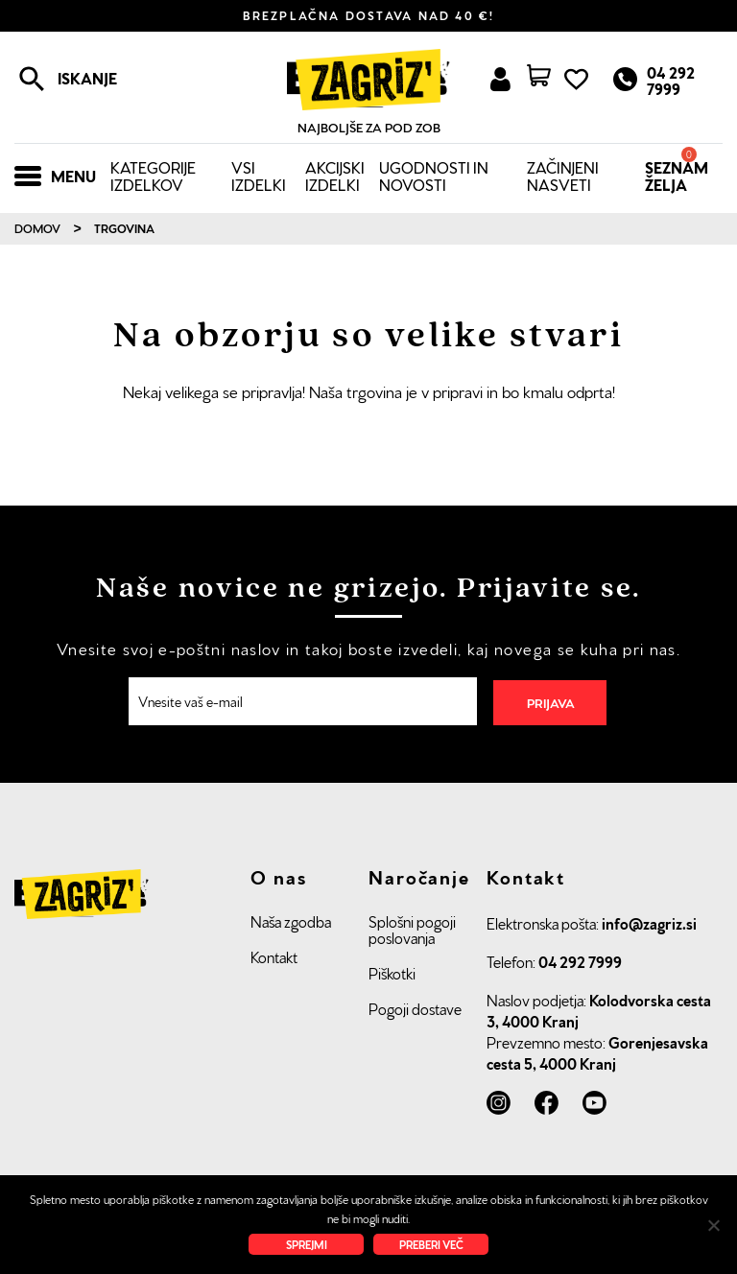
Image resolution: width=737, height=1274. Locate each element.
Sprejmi (306, 1244)
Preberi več (431, 1244)
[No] (713, 1225)
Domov (37, 231)
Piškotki (392, 972)
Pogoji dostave (415, 1008)
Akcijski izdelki (335, 179)
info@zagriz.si (649, 922)
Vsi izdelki (258, 179)
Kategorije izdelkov (153, 179)
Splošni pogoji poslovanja (412, 928)
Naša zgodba (290, 920)
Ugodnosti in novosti (433, 178)
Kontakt (273, 956)
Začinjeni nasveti (563, 178)
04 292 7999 (580, 961)
